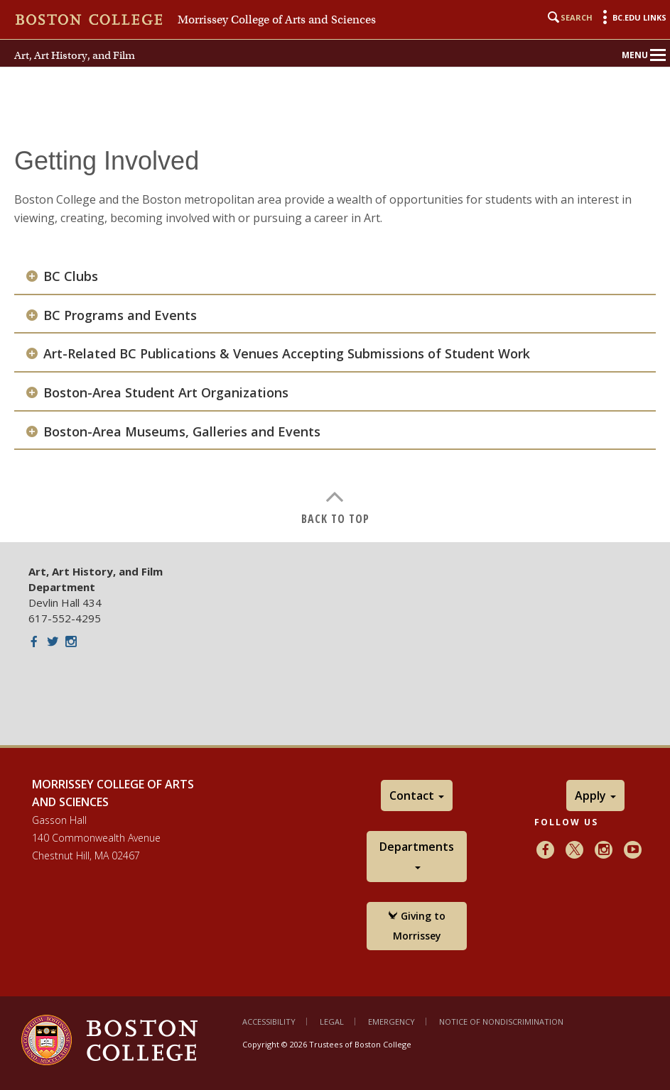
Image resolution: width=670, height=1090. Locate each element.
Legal (332, 1021)
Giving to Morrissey (416, 925)
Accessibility (269, 1021)
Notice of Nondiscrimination (501, 1021)
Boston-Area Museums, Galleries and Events (181, 432)
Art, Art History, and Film (74, 55)
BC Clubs (70, 276)
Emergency (391, 1021)
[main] (335, 334)
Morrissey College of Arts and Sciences (277, 20)
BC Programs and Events (120, 315)
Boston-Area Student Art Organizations (165, 393)
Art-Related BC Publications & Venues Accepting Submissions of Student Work (286, 354)
